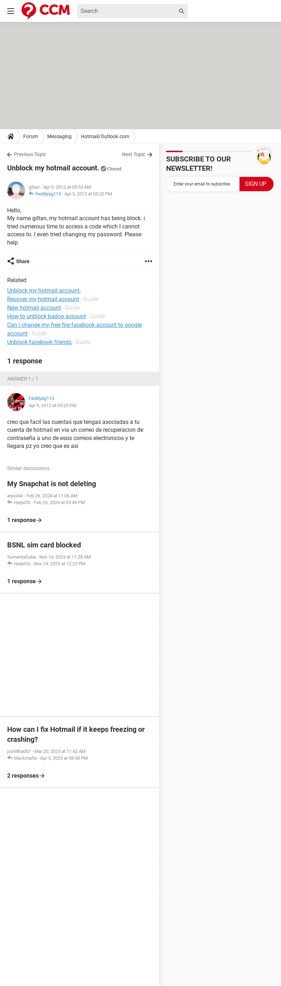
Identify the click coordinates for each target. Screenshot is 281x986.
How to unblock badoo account (46, 316)
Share (23, 261)
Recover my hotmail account (43, 299)
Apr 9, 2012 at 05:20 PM (88, 194)
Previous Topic (30, 154)
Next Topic (133, 154)
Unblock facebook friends (39, 342)
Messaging (59, 136)
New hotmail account (34, 307)
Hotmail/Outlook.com (105, 136)
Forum (30, 136)
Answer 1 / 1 (22, 379)
